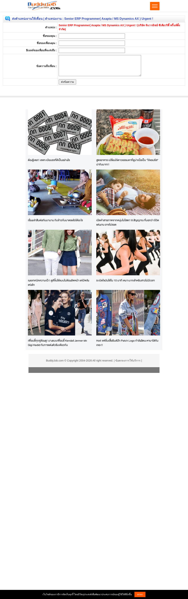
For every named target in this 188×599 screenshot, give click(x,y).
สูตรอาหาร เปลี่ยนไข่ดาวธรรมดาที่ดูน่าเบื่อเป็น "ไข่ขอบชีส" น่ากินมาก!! (127, 162)
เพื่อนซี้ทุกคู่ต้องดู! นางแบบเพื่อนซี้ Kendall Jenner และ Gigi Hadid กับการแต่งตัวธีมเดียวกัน (57, 342)
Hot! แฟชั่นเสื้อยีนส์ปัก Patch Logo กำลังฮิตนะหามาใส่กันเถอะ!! (127, 342)
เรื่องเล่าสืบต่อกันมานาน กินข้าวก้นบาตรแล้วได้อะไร (55, 220)
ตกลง (140, 594)
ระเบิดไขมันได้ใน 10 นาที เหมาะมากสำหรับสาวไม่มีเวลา (125, 280)
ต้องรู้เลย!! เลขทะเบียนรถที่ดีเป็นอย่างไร (49, 160)
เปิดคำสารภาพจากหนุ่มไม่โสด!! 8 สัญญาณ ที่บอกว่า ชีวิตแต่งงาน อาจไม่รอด (127, 222)
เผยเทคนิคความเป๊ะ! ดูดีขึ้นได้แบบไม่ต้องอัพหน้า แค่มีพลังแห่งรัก (58, 282)
